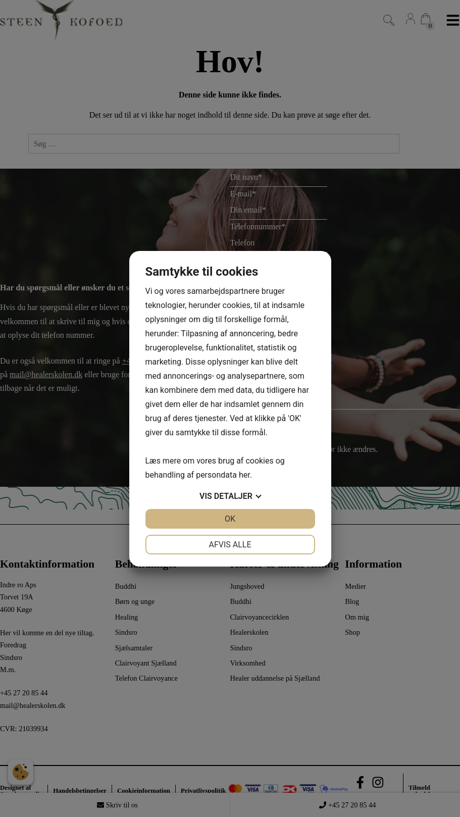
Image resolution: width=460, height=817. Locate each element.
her (244, 475)
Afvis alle (230, 544)
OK (230, 519)
